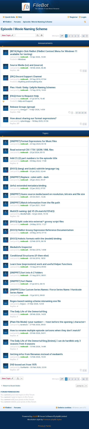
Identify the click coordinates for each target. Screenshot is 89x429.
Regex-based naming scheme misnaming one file (35, 301)
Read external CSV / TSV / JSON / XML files (31, 149)
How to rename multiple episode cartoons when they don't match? (45, 330)
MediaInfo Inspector (21, 247)
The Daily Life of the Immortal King (28, 311)
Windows (22, 59)
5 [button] (78, 36)
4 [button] (75, 36)
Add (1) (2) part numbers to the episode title (33, 158)
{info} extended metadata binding (28, 185)
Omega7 (23, 109)
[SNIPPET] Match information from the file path (35, 202)
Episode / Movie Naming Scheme (24, 29)
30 (85, 113)
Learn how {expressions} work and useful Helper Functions (41, 264)
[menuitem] (19, 17)
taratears (24, 324)
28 (79, 113)
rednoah (24, 57)
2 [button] (69, 36)
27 (76, 113)
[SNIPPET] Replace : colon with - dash (29, 177)
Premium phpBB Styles (52, 419)
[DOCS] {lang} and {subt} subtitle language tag (34, 168)
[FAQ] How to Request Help (24, 95)
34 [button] (83, 36)
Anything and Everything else (30, 81)
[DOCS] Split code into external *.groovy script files (37, 221)
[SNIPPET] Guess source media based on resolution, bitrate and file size (47, 194)
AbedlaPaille (25, 214)
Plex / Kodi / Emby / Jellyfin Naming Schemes (32, 87)
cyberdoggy (25, 121)
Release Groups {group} (22, 106)
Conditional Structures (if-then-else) (29, 255)
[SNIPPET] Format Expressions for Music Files (33, 141)
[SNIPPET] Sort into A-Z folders (26, 272)
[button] (62, 36)
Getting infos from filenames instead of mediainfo (36, 354)
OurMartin (24, 367)
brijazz (23, 304)
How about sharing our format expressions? (33, 118)
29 (82, 113)
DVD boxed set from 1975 (23, 364)
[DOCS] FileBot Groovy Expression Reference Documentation (42, 230)
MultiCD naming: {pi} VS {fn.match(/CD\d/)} (32, 211)
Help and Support (25, 101)
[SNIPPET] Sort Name (21, 281)
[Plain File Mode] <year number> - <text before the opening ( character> (48, 321)
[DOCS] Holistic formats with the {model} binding (35, 238)
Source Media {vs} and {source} (26, 65)
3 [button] (72, 36)
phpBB (35, 416)
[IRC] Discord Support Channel (26, 76)
